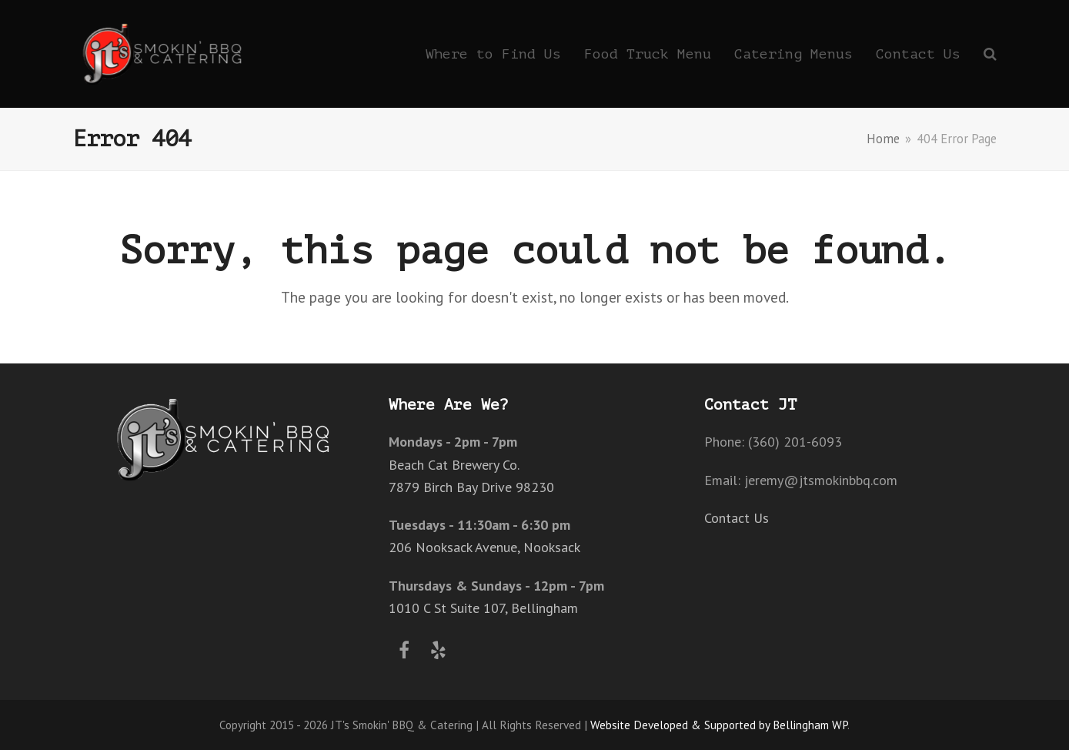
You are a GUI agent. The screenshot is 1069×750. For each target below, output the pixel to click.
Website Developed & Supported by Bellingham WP (718, 724)
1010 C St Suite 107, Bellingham (483, 608)
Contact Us (736, 518)
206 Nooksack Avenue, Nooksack (484, 547)
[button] (990, 54)
